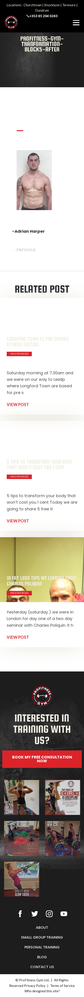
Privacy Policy (34, 986)
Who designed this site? (42, 991)
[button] (42, 773)
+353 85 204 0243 (43, 16)
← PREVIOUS (24, 249)
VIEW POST (18, 404)
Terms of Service (62, 986)
